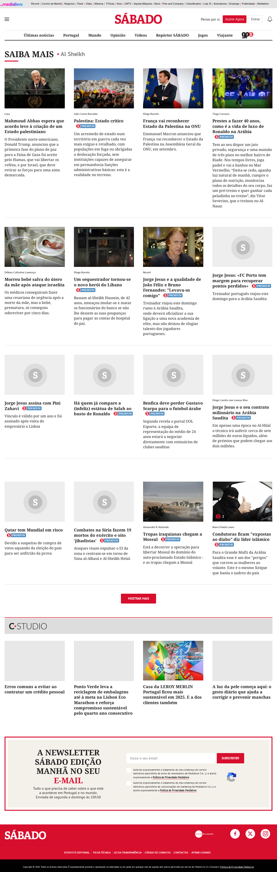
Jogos (203, 35)
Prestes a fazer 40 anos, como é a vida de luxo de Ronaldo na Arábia (238, 126)
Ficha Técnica (102, 852)
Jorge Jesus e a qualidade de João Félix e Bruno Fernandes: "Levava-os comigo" (172, 287)
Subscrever (230, 758)
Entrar (255, 19)
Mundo (94, 35)
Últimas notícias (39, 35)
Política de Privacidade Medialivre (171, 777)
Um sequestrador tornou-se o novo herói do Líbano (102, 281)
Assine (234, 19)
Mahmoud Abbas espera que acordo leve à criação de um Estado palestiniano (34, 126)
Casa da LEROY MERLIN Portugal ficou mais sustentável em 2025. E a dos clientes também (172, 694)
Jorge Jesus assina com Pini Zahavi (32, 405)
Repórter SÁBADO (172, 35)
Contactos (181, 852)
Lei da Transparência (127, 852)
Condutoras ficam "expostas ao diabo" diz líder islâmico (241, 536)
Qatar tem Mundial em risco (34, 530)
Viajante (225, 35)
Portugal (71, 35)
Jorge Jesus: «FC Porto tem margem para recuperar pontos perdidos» (239, 280)
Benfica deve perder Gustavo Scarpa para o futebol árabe (173, 405)
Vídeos (141, 35)
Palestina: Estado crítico (98, 120)
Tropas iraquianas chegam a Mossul (172, 536)
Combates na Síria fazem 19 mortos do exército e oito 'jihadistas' (102, 535)
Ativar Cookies (201, 852)
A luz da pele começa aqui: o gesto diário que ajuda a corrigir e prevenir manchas (241, 692)
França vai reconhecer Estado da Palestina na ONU (172, 123)
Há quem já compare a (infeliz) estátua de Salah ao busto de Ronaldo (102, 408)
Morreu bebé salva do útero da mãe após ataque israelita (35, 281)
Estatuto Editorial (77, 852)
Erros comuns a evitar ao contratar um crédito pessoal (35, 689)
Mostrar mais (138, 598)
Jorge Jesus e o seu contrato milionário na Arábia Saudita (240, 412)
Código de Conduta (157, 852)
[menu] (7, 19)
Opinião (117, 35)
